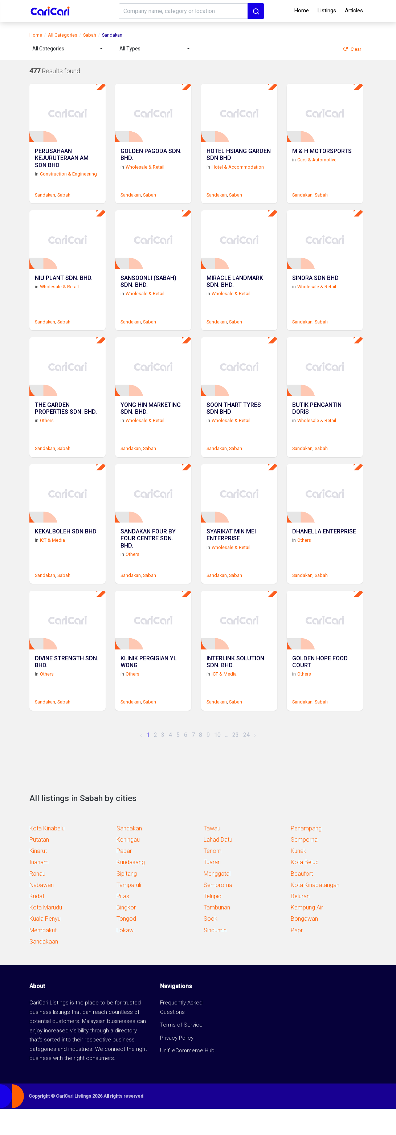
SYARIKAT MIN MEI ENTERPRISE (231, 557)
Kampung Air (307, 933)
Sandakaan (43, 967)
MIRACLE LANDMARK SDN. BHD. (235, 293)
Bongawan (304, 944)
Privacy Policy (176, 1063)
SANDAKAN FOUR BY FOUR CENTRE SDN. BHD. (148, 560)
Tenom (212, 877)
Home (301, 10)
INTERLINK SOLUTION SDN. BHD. (235, 689)
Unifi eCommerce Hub (187, 1076)
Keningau (128, 865)
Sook (210, 944)
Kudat (36, 922)
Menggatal (217, 899)
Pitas (123, 922)
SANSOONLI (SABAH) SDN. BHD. (148, 293)
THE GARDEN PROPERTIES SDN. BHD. (66, 425)
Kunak (298, 877)
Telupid (212, 922)
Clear (352, 49)
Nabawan (41, 911)
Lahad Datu (218, 865)
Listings (327, 10)
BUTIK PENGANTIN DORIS (317, 425)
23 (235, 761)
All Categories (62, 35)
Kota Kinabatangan (315, 911)
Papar (124, 877)
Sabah (89, 35)
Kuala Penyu (45, 944)
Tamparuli (129, 911)
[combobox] (67, 49)
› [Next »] (255, 761)
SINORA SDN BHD (315, 289)
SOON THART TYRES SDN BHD (234, 425)
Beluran (300, 922)
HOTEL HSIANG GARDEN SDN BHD (239, 161)
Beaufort (302, 899)
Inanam (39, 888)
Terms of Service (181, 1051)
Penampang (306, 854)
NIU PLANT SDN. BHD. (64, 289)
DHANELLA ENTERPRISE (324, 553)
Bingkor (126, 933)
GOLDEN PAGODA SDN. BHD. (151, 161)
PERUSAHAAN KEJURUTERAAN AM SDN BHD (62, 164)
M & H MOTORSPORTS (322, 157)
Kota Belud (305, 888)
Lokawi (126, 956)
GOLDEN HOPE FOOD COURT (320, 689)
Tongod (126, 944)
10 (217, 761)
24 (246, 761)
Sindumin (215, 956)
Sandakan (45, 200)
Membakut (43, 956)
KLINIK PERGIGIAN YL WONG (149, 689)
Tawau (212, 854)
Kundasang (131, 888)
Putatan (39, 865)
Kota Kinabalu (47, 854)
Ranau (37, 899)
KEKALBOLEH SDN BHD (66, 553)
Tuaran (212, 888)
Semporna (304, 865)
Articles (354, 10)
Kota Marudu (45, 933)
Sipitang (127, 899)
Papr (297, 956)
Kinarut (38, 877)
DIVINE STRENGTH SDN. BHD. (66, 689)
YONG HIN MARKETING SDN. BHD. (151, 425)
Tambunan (217, 933)
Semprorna (218, 911)
